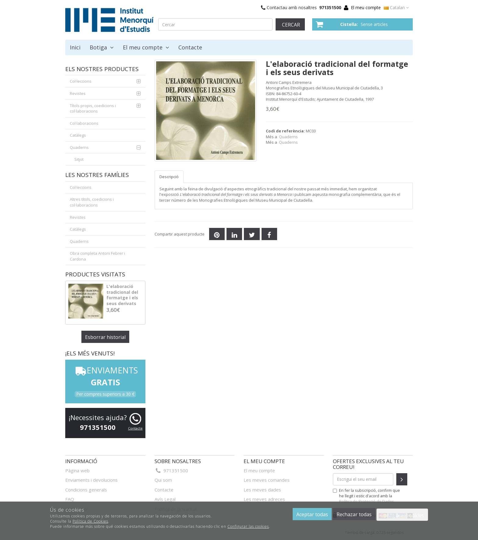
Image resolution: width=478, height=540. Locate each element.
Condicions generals (86, 490)
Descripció (169, 176)
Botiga (102, 47)
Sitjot (79, 159)
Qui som (163, 480)
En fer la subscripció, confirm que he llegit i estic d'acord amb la (366, 496)
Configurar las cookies (248, 526)
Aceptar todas (312, 514)
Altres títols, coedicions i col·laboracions (92, 202)
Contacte (190, 47)
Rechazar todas (354, 514)
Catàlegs (78, 135)
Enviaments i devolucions (91, 480)
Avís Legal (165, 499)
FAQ (69, 499)
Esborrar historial (105, 337)
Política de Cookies (90, 521)
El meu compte (366, 7)
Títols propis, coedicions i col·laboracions (93, 108)
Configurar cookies (402, 515)
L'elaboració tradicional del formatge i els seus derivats (122, 294)
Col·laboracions (84, 123)
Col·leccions (80, 81)
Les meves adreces (264, 499)
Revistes (78, 93)
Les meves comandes (267, 480)
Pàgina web (77, 470)
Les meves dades (262, 490)
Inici (75, 47)
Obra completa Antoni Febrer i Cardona (97, 256)
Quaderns (288, 136)
